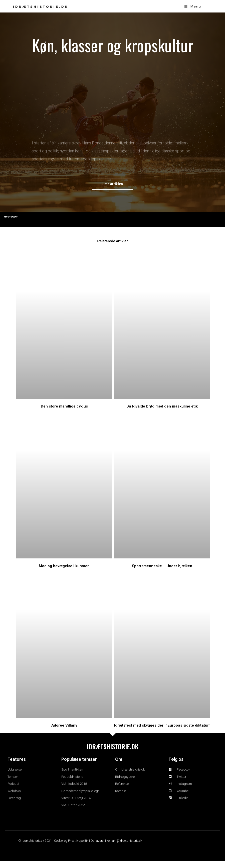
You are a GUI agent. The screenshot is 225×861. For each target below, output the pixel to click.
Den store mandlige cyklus (64, 406)
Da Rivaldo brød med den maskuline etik (162, 406)
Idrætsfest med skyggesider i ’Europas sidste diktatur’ (162, 725)
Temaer (21, 219)
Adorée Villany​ (64, 725)
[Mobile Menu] (192, 6)
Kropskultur (41, 219)
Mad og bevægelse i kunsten (64, 566)
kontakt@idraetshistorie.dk (124, 841)
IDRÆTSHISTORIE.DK (112, 746)
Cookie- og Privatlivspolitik (71, 841)
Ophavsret (97, 841)
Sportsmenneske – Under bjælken (162, 566)
